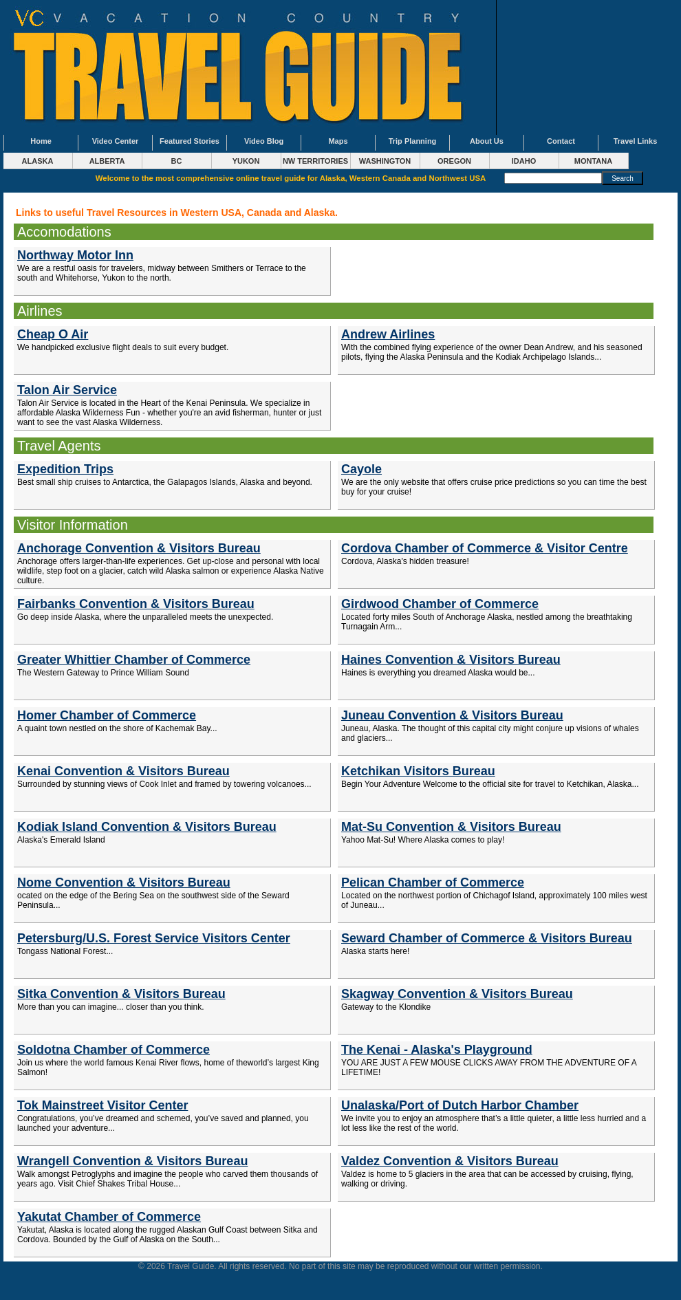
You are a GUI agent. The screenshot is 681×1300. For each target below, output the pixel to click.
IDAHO (524, 161)
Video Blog (263, 141)
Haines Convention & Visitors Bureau (451, 659)
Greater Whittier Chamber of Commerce (133, 659)
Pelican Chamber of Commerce (432, 882)
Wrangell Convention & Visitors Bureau (132, 1161)
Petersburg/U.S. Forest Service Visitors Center (153, 938)
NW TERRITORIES (315, 161)
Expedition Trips (65, 469)
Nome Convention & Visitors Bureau (123, 882)
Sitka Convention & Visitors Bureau (121, 994)
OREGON (454, 161)
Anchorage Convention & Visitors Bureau (139, 548)
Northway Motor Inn (75, 255)
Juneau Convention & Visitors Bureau (452, 715)
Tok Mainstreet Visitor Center (102, 1105)
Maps (337, 141)
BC (176, 161)
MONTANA (593, 161)
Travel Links (636, 141)
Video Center (115, 141)
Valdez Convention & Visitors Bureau (450, 1161)
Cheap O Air (52, 334)
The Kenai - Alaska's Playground (436, 1049)
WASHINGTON (385, 161)
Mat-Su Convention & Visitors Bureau (451, 827)
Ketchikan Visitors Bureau (418, 771)
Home (41, 141)
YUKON (246, 161)
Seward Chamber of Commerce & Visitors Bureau (486, 938)
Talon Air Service (67, 390)
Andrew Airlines (388, 334)
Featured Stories (189, 141)
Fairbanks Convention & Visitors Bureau (136, 604)
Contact (561, 141)
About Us (487, 141)
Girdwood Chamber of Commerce (440, 604)
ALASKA (38, 161)
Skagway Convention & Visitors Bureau (457, 994)
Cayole (361, 469)
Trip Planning (413, 141)
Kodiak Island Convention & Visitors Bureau (147, 827)
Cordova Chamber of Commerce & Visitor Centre (484, 548)
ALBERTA (107, 161)
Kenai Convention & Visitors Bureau (123, 771)
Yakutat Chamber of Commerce (109, 1217)
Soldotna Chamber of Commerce (113, 1049)
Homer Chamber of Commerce (106, 715)
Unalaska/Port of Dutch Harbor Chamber (460, 1105)
